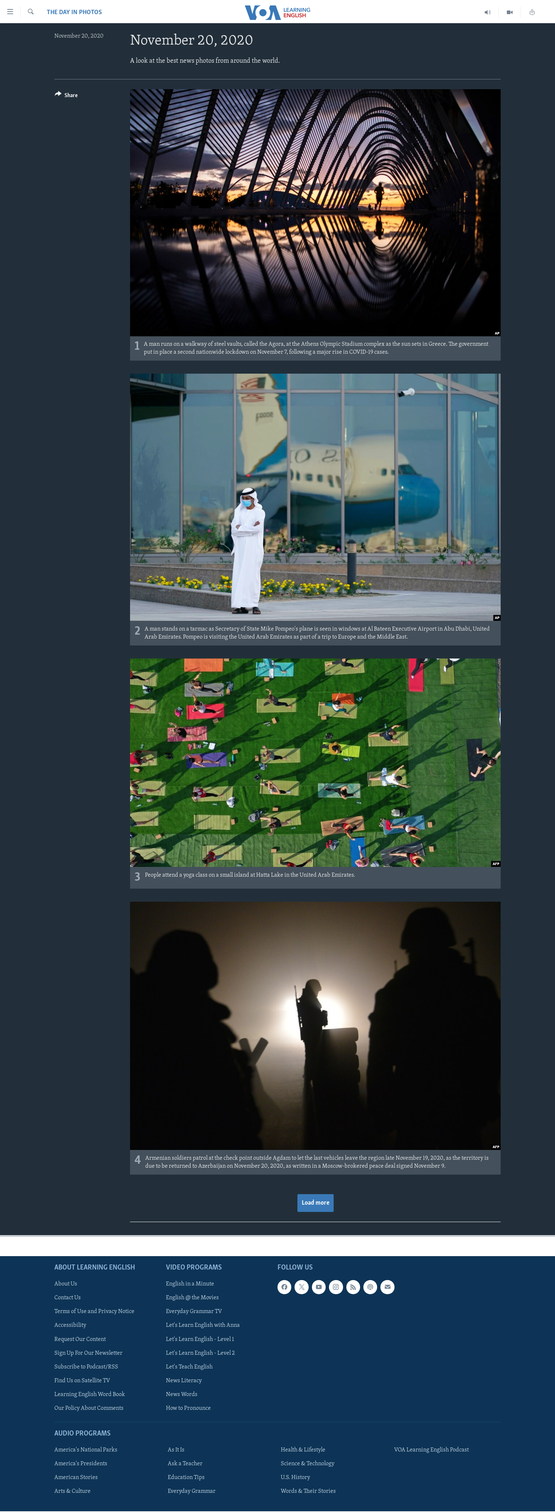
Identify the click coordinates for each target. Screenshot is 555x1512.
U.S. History (295, 1477)
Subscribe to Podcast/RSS (86, 1367)
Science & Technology (307, 1464)
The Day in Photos (74, 12)
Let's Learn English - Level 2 (200, 1353)
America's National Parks (85, 1450)
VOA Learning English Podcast (431, 1450)
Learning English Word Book (89, 1394)
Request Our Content (80, 1339)
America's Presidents (80, 1464)
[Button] (66, 96)
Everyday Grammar (192, 1491)
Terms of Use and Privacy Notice (94, 1312)
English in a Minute (190, 1284)
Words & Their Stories (308, 1491)
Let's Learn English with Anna (203, 1326)
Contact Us (67, 1298)
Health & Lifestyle (303, 1450)
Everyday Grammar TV (194, 1312)
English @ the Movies (192, 1298)
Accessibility (70, 1326)
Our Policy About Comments (89, 1408)
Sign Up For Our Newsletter (88, 1353)
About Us (65, 1284)
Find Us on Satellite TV (82, 1381)
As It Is (176, 1450)
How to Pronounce (188, 1408)
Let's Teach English (189, 1367)
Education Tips (186, 1477)
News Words (181, 1394)
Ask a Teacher (185, 1464)
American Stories (76, 1477)
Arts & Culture (72, 1491)
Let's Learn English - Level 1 (200, 1339)
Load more (315, 1203)
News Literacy (184, 1381)
